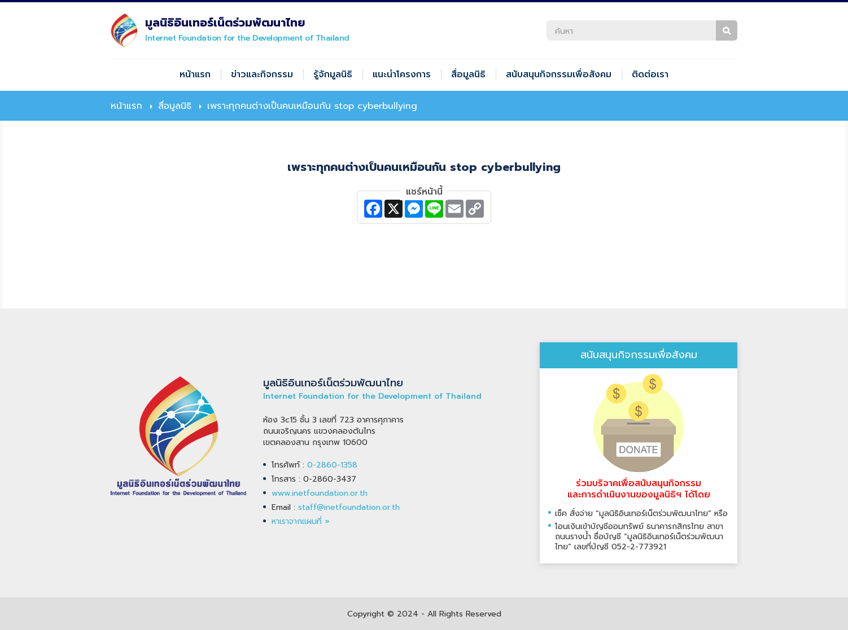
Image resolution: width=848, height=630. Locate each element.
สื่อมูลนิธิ (468, 74)
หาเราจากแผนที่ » (301, 521)
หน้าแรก (195, 74)
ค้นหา (726, 30)
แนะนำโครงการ (402, 74)
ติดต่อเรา (650, 74)
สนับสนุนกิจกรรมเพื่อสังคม (558, 74)
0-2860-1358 (332, 465)
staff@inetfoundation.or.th (349, 507)
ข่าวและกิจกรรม (262, 74)
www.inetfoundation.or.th (320, 493)
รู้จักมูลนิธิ (332, 74)
